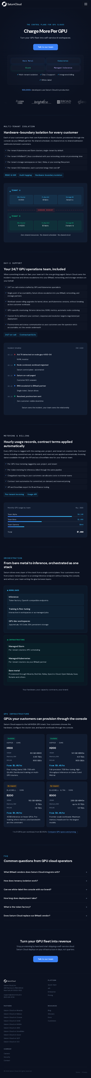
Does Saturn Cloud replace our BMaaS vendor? (45, 916)
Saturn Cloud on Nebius (13, 1014)
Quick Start (52, 985)
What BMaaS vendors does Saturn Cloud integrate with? (45, 872)
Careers (7, 1054)
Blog (49, 1010)
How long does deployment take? (45, 898)
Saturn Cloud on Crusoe (13, 1017)
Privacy (84, 1072)
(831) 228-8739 (9, 997)
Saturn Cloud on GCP (12, 1038)
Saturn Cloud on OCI (11, 1042)
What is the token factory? (45, 907)
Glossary (51, 1014)
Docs (50, 1017)
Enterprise (52, 992)
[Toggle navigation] (85, 4)
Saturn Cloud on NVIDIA (13, 1024)
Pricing (50, 995)
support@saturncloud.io (13, 995)
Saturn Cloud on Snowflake (14, 1031)
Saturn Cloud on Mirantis (13, 1010)
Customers (52, 1021)
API (49, 988)
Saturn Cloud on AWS (12, 1028)
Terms (78, 1072)
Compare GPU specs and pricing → (63, 832)
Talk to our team (45, 47)
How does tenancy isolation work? (45, 881)
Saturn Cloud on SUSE (12, 1021)
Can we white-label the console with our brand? (45, 889)
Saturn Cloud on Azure (12, 1035)
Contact (7, 1060)
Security (7, 1057)
